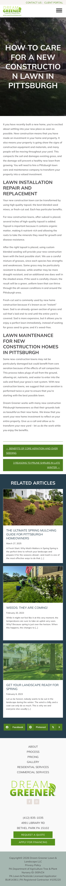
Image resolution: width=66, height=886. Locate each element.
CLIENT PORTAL (53, 2)
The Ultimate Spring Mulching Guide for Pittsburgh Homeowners (31, 534)
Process (33, 752)
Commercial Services (33, 772)
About (33, 746)
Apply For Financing (33, 842)
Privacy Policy (33, 865)
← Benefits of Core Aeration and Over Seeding (32, 450)
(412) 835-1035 (33, 817)
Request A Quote (33, 834)
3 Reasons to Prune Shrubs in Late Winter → (36, 465)
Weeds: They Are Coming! (27, 608)
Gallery (33, 762)
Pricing (33, 757)
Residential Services (33, 767)
